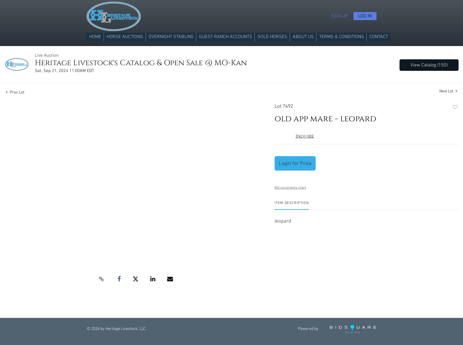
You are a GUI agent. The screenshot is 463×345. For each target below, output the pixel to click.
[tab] (292, 205)
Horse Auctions (125, 37)
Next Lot (448, 91)
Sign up (339, 16)
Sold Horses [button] (272, 37)
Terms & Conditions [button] (341, 37)
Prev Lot (15, 92)
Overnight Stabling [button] (171, 37)
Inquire (305, 136)
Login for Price (295, 163)
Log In (365, 16)
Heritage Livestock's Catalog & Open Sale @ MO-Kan (141, 63)
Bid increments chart (290, 187)
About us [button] (303, 37)
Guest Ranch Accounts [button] (225, 37)
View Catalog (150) (429, 65)
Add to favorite (455, 107)
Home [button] (95, 37)
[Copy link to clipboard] (101, 279)
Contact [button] (378, 37)
